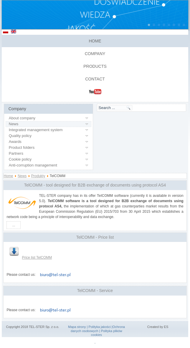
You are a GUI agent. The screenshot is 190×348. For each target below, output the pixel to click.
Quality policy (20, 135)
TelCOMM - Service (95, 290)
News (14, 124)
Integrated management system (36, 130)
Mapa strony (77, 327)
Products (95, 66)
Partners (16, 153)
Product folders (21, 147)
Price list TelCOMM (30, 257)
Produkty (38, 176)
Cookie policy (20, 159)
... (13, 225)
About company (22, 118)
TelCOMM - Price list (95, 237)
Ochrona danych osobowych (98, 329)
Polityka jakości (100, 327)
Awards (15, 141)
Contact (95, 79)
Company (95, 53)
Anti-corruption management (33, 165)
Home (95, 41)
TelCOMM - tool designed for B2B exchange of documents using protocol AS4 (95, 185)
